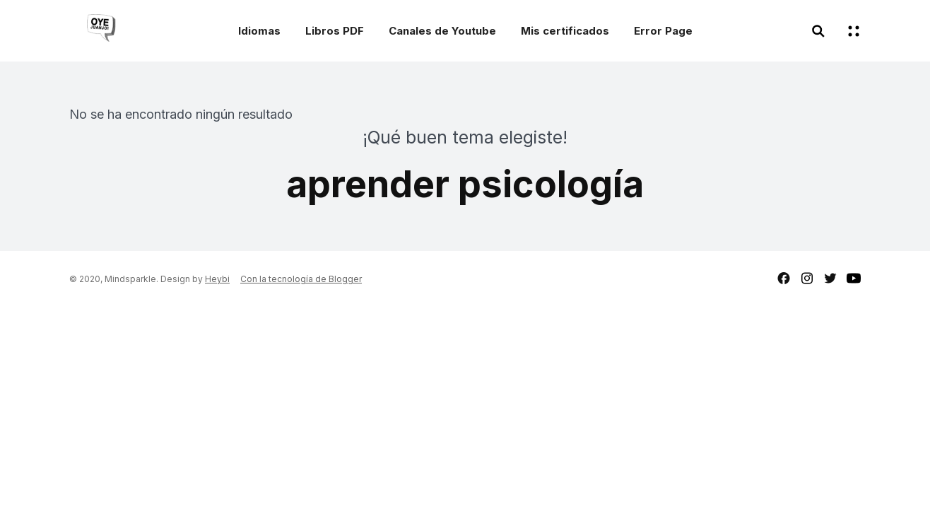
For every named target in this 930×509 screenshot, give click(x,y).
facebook (784, 278)
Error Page (663, 30)
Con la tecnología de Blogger (301, 279)
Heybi (217, 279)
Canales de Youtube (442, 30)
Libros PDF (334, 30)
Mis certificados (565, 30)
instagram (807, 278)
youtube (854, 278)
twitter (830, 278)
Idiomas (259, 30)
